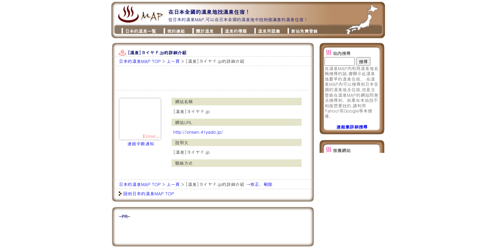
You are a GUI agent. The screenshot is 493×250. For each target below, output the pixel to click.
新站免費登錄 (304, 31)
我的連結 (176, 31)
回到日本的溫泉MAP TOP (148, 193)
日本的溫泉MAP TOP (140, 61)
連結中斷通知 (140, 143)
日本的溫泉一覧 (140, 31)
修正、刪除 (261, 184)
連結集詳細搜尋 (352, 126)
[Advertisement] (198, 78)
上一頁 (173, 61)
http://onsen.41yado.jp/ (198, 132)
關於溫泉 (205, 31)
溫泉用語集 (269, 31)
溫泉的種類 (236, 31)
